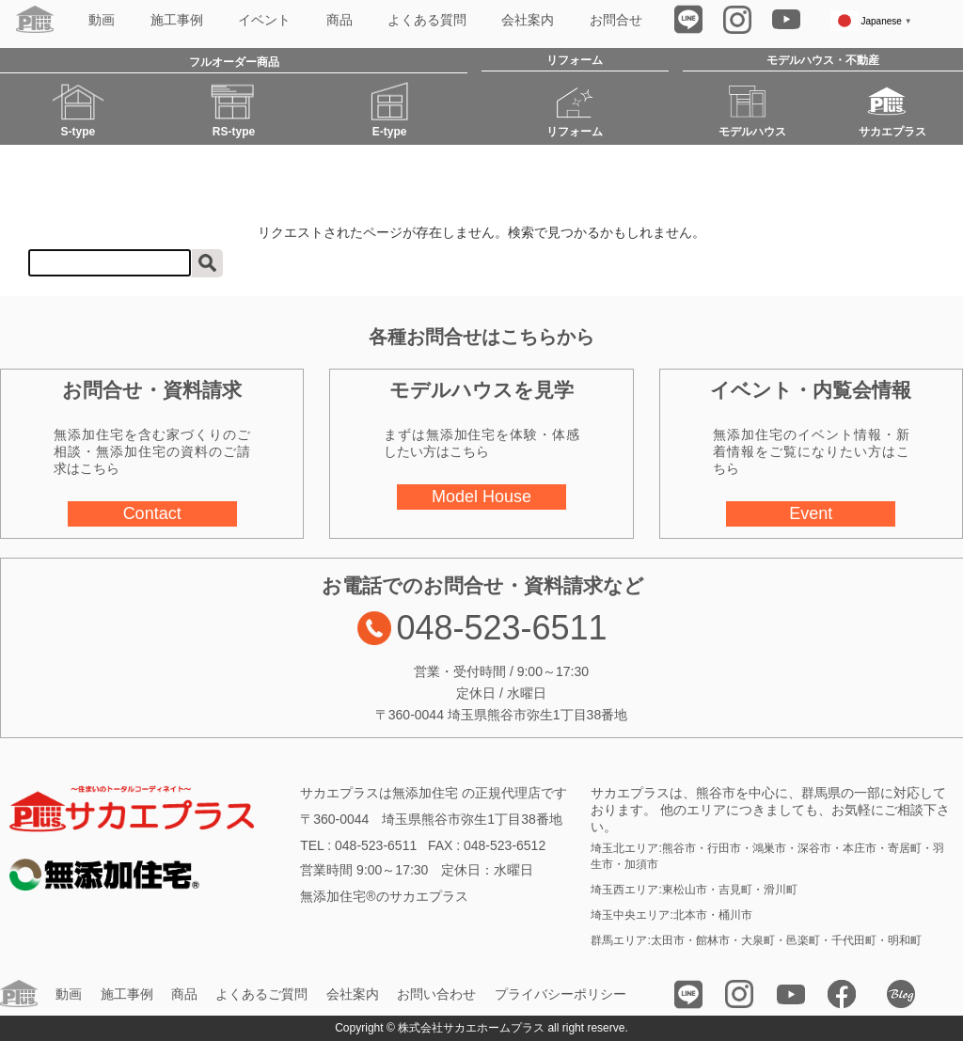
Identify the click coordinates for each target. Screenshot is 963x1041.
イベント (264, 20)
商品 (339, 20)
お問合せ (616, 20)
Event (810, 513)
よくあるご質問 (261, 994)
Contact (152, 513)
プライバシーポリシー (560, 994)
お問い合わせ (436, 994)
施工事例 (176, 20)
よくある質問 (426, 20)
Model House (481, 496)
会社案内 (527, 20)
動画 (101, 20)
